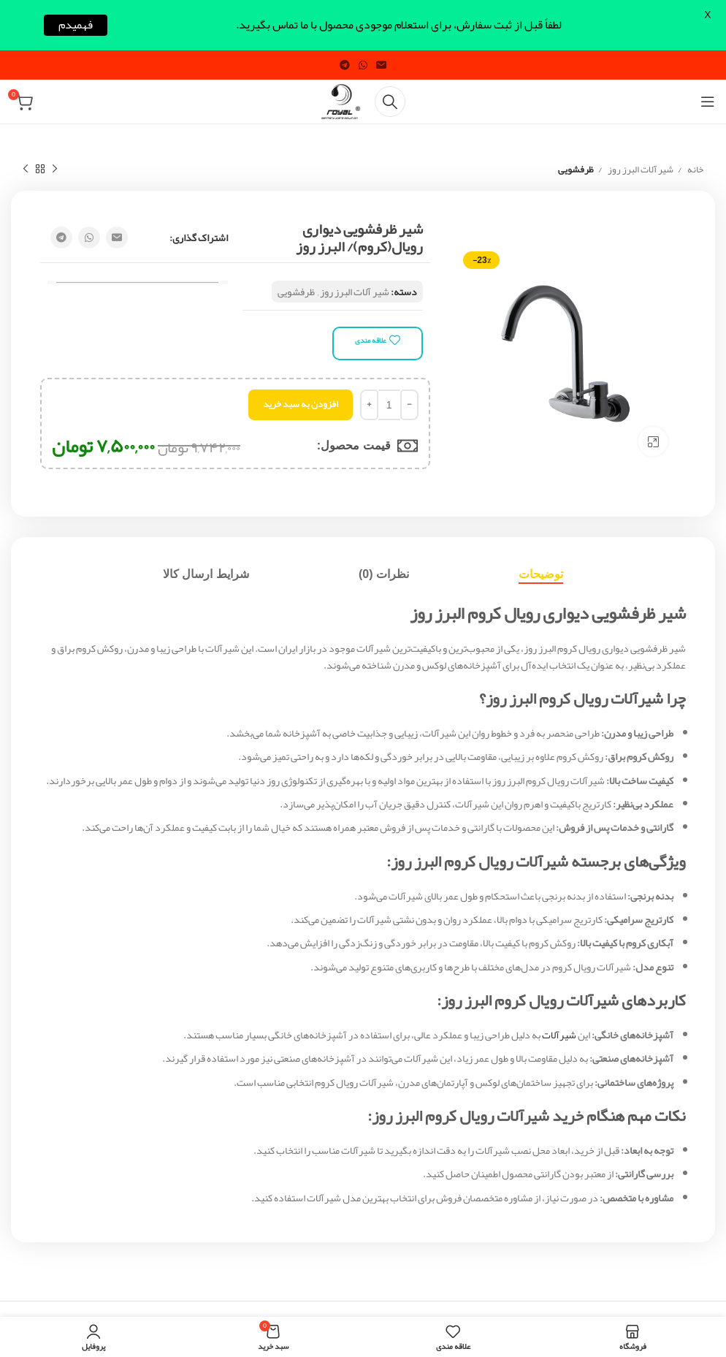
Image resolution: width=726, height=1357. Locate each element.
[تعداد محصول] (389, 404)
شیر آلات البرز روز (639, 170)
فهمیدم (75, 25)
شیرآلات (559, 1035)
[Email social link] (381, 65)
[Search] (390, 101)
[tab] (541, 574)
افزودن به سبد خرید (300, 404)
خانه (694, 170)
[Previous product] (54, 169)
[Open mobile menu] (707, 101)
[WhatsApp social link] (363, 65)
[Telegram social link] (344, 65)
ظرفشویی (576, 170)
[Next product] (25, 169)
